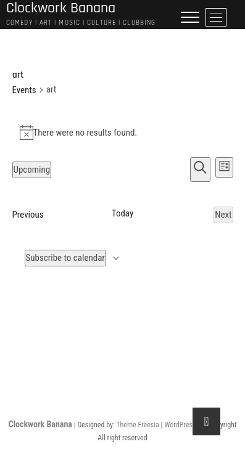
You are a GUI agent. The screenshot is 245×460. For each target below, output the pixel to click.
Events (24, 90)
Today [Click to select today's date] (122, 213)
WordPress (180, 425)
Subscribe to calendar (65, 257)
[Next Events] (223, 215)
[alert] (122, 132)
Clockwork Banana (40, 424)
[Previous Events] (28, 215)
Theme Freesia (137, 425)
